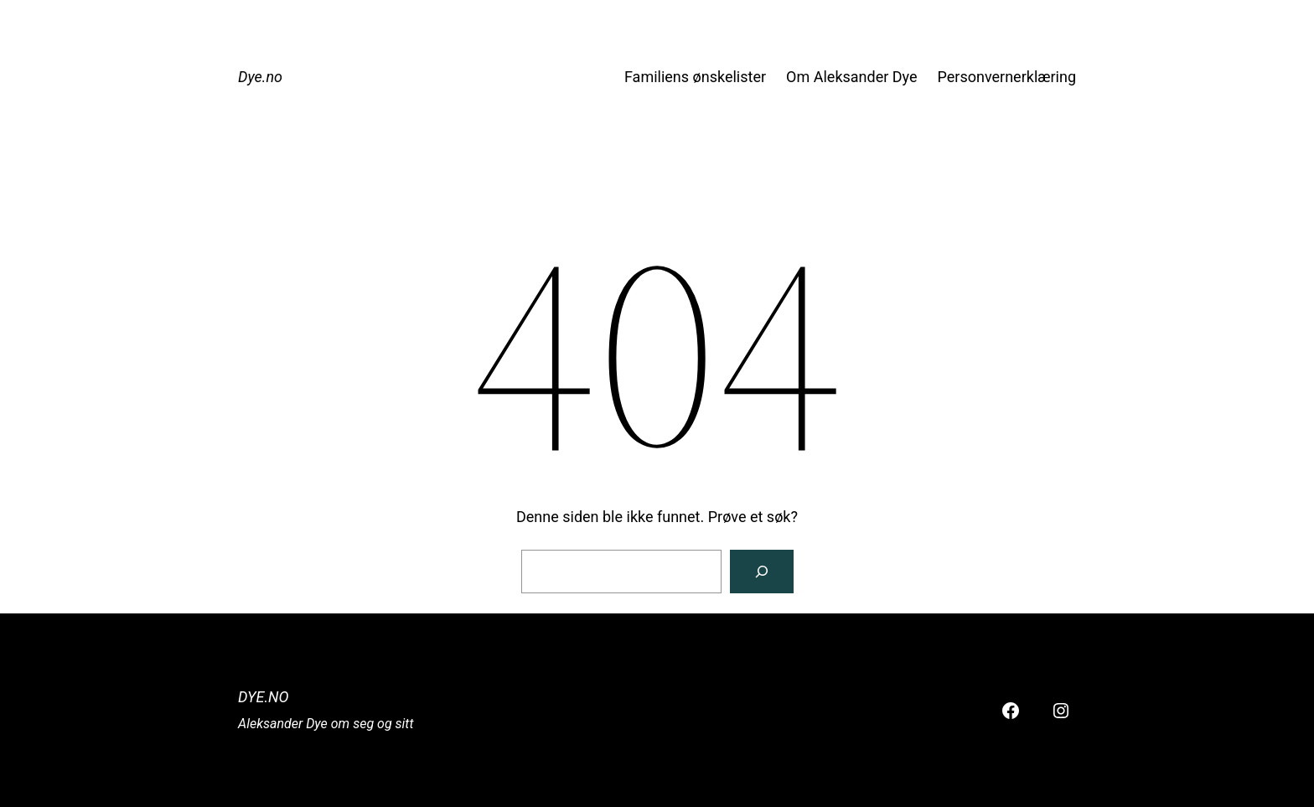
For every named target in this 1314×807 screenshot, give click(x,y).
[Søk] (762, 571)
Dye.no (260, 76)
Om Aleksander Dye (851, 76)
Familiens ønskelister (695, 76)
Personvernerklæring (1007, 76)
